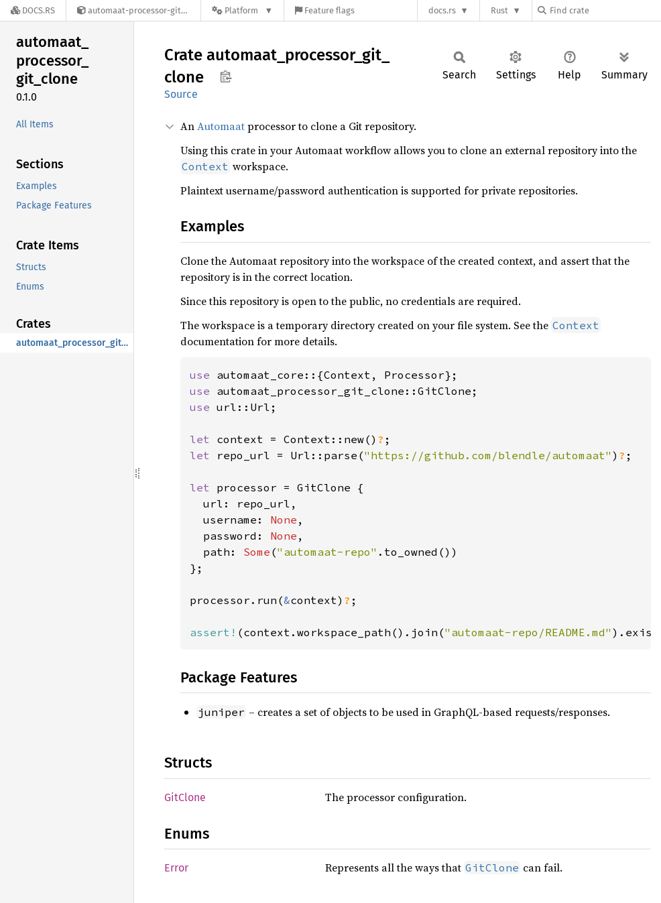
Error (176, 867)
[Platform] (242, 10)
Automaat (221, 126)
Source (181, 94)
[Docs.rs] (33, 10)
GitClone (185, 797)
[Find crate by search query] (604, 10)
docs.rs (442, 10)
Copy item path (226, 76)
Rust (499, 10)
